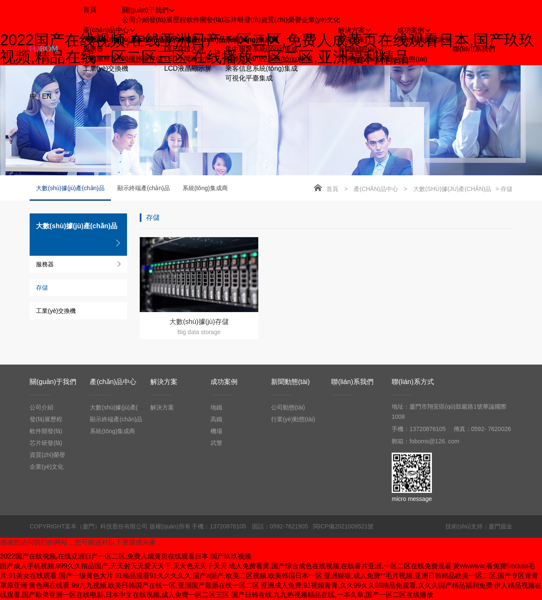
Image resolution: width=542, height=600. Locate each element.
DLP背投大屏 (184, 49)
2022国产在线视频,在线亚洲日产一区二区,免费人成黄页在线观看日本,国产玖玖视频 (125, 556)
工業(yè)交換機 (106, 68)
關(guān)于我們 (53, 381)
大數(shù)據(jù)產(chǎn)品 (123, 39)
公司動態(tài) (357, 59)
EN (46, 96)
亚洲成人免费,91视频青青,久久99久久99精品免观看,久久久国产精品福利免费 (376, 585)
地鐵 (404, 39)
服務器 (93, 49)
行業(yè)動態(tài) (402, 59)
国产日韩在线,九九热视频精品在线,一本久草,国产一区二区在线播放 (332, 594)
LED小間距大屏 (187, 58)
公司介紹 (135, 19)
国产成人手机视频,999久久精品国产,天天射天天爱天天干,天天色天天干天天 (113, 566)
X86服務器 (133, 58)
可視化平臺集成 (249, 78)
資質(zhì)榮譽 (281, 19)
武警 (444, 39)
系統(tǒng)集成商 (252, 39)
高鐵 (417, 39)
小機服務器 (100, 58)
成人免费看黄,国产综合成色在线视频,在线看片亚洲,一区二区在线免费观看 (340, 566)
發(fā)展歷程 (167, 19)
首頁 (332, 188)
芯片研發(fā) (242, 19)
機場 (431, 39)
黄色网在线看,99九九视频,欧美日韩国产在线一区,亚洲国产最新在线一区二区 (144, 585)
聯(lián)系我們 (352, 381)
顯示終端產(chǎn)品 (194, 39)
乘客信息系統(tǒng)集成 (261, 68)
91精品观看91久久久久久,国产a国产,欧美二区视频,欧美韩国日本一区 (218, 575)
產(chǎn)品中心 (376, 188)
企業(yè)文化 (320, 19)
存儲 (156, 58)
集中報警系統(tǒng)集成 (261, 49)
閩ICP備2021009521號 (343, 526)
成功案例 (224, 381)
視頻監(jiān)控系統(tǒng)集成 (268, 58)
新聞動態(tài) (290, 381)
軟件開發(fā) (205, 19)
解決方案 (351, 39)
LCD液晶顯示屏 (188, 68)
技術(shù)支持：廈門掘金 (478, 526)
